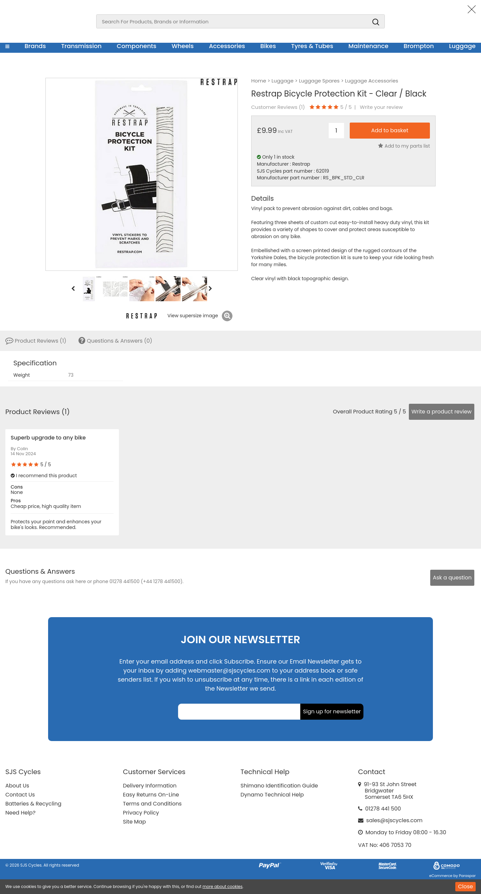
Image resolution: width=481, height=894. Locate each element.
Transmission (81, 46)
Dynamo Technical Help (272, 794)
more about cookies (222, 886)
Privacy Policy (141, 813)
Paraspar (467, 875)
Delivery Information (149, 785)
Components (137, 46)
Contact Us (20, 794)
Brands (35, 46)
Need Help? (20, 813)
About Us (17, 785)
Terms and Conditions (152, 804)
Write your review (381, 107)
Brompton (419, 46)
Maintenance (368, 46)
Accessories (227, 46)
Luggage (462, 46)
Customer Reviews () (278, 107)
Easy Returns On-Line (151, 794)
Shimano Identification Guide (279, 785)
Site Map (134, 822)
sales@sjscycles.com (394, 820)
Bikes (268, 46)
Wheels (183, 46)
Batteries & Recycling (33, 804)
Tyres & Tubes (312, 46)
